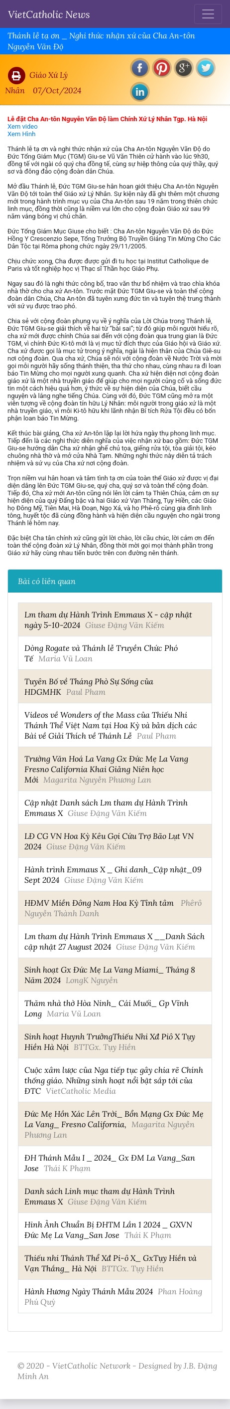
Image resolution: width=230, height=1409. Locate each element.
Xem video (22, 126)
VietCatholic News (49, 13)
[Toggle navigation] (208, 14)
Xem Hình (21, 134)
